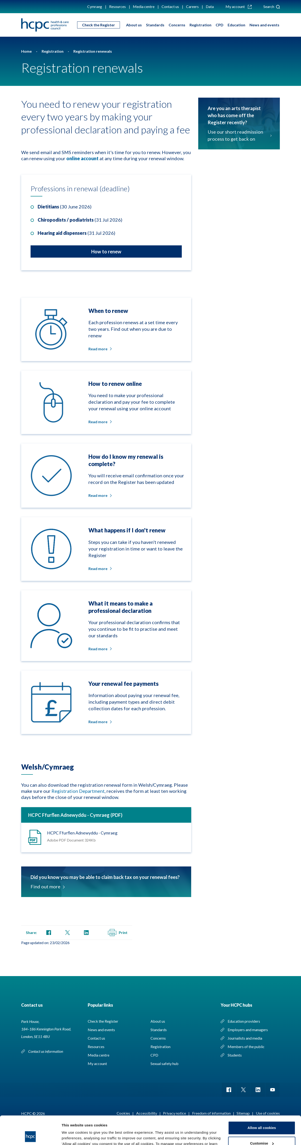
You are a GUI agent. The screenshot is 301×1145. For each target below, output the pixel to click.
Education (236, 25)
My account (239, 6)
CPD (219, 25)
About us (134, 25)
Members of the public (246, 1046)
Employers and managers (248, 1029)
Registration (200, 25)
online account (82, 158)
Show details (72, 1136)
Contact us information (46, 1051)
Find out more (47, 886)
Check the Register (98, 25)
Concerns (177, 25)
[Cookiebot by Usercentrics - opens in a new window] (30, 1135)
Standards (155, 25)
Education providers (244, 1021)
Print (117, 932)
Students (235, 1055)
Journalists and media (245, 1038)
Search (271, 6)
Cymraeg (94, 6)
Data (210, 6)
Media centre (143, 6)
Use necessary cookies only (261, 1132)
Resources (117, 6)
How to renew (106, 251)
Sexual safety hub (164, 1063)
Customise (262, 1116)
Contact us (170, 6)
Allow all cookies (262, 1101)
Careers (192, 6)
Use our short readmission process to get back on (239, 135)
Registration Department (78, 791)
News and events (264, 25)
